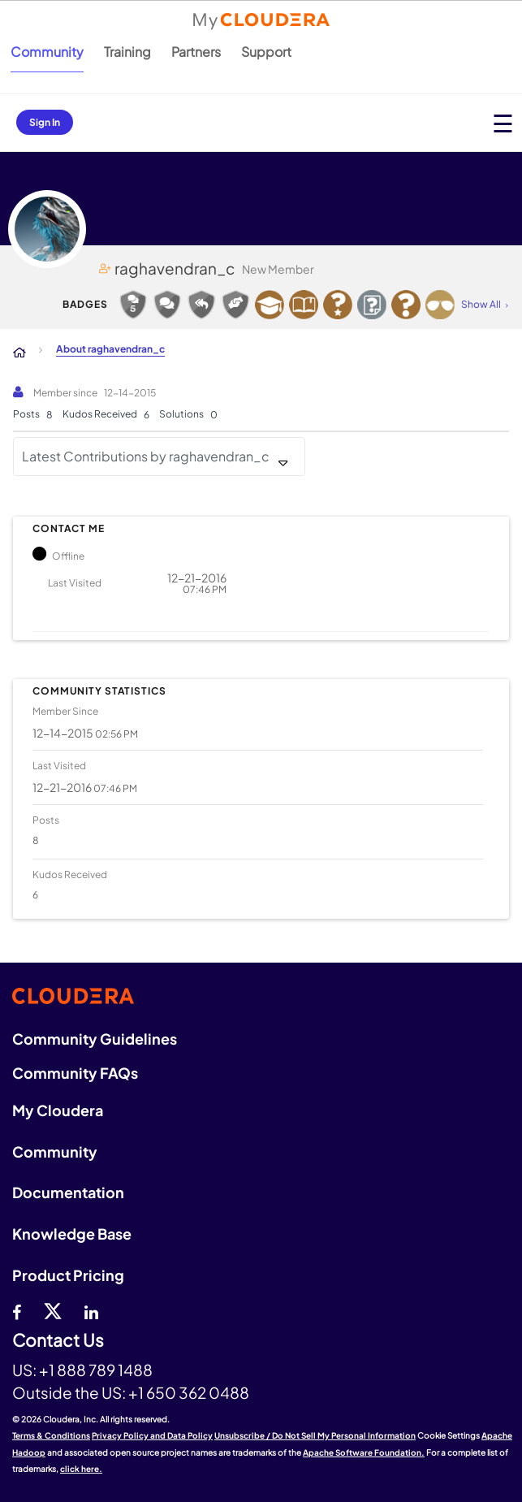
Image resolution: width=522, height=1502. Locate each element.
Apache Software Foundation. (364, 1452)
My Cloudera (57, 1110)
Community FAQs (75, 1072)
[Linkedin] (91, 1310)
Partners (196, 51)
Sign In (44, 122)
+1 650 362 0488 (188, 1392)
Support (266, 51)
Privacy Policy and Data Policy (152, 1435)
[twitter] (53, 1310)
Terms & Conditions (51, 1435)
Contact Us (58, 1340)
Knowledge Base (72, 1233)
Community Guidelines (94, 1038)
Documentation (68, 1192)
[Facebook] (16, 1310)
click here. (81, 1469)
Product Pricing (68, 1275)
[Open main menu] (503, 123)
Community (47, 51)
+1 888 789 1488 (96, 1369)
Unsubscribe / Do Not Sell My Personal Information (315, 1435)
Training (127, 51)
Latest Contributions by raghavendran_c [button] (146, 456)
